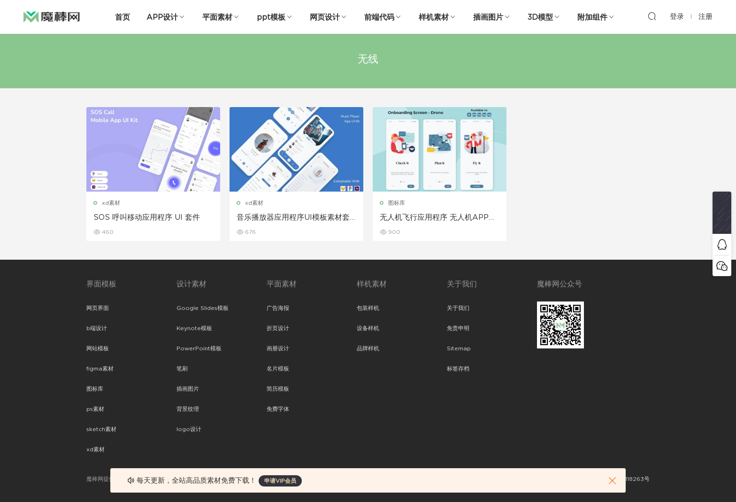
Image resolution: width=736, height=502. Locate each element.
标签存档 (458, 368)
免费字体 (278, 409)
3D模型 (540, 17)
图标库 (396, 203)
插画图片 (488, 17)
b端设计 (96, 328)
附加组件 (592, 17)
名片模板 (278, 368)
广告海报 (278, 308)
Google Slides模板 (202, 308)
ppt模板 (271, 17)
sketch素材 (101, 429)
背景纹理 (187, 409)
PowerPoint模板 (199, 348)
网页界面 (97, 308)
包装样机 (368, 308)
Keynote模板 (194, 328)
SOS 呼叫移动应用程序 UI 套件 (146, 217)
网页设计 (325, 17)
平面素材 (217, 17)
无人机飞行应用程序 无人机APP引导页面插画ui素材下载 (438, 218)
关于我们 (458, 308)
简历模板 (278, 389)
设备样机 (368, 328)
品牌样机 (368, 348)
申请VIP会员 (280, 481)
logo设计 (188, 429)
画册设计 (278, 348)
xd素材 (111, 203)
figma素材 (100, 368)
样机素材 (434, 17)
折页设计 (278, 328)
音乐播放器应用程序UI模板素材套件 (293, 218)
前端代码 (379, 17)
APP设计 (162, 17)
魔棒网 (51, 16)
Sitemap (459, 348)
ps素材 (95, 409)
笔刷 (182, 368)
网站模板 (97, 348)
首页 (122, 17)
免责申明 (458, 328)
